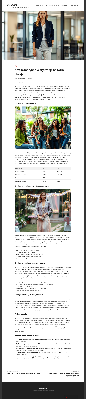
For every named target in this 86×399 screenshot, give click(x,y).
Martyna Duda (21, 78)
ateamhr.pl (12, 4)
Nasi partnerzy (74, 5)
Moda (57, 5)
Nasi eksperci (64, 5)
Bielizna (51, 5)
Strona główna (39, 5)
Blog (46, 5)
